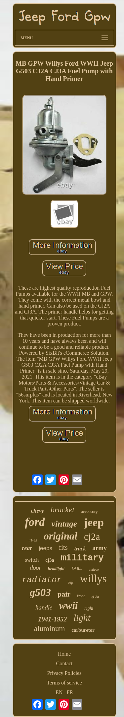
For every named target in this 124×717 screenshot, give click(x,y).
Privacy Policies (64, 673)
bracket (62, 509)
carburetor (83, 630)
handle (44, 607)
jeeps (45, 548)
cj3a (49, 560)
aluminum (49, 628)
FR (69, 692)
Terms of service (64, 682)
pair (64, 594)
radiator (42, 580)
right (88, 608)
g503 (40, 592)
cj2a (92, 536)
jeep (93, 522)
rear (27, 548)
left (70, 582)
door (35, 567)
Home (64, 654)
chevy (37, 511)
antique (94, 569)
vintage (64, 524)
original (60, 536)
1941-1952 (52, 619)
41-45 (33, 540)
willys (93, 579)
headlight (56, 568)
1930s (76, 568)
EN (59, 692)
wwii (68, 605)
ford (35, 522)
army (99, 547)
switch (32, 560)
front (81, 596)
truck (80, 548)
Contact (64, 663)
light (81, 617)
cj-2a (95, 597)
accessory (89, 511)
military (82, 558)
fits (63, 547)
